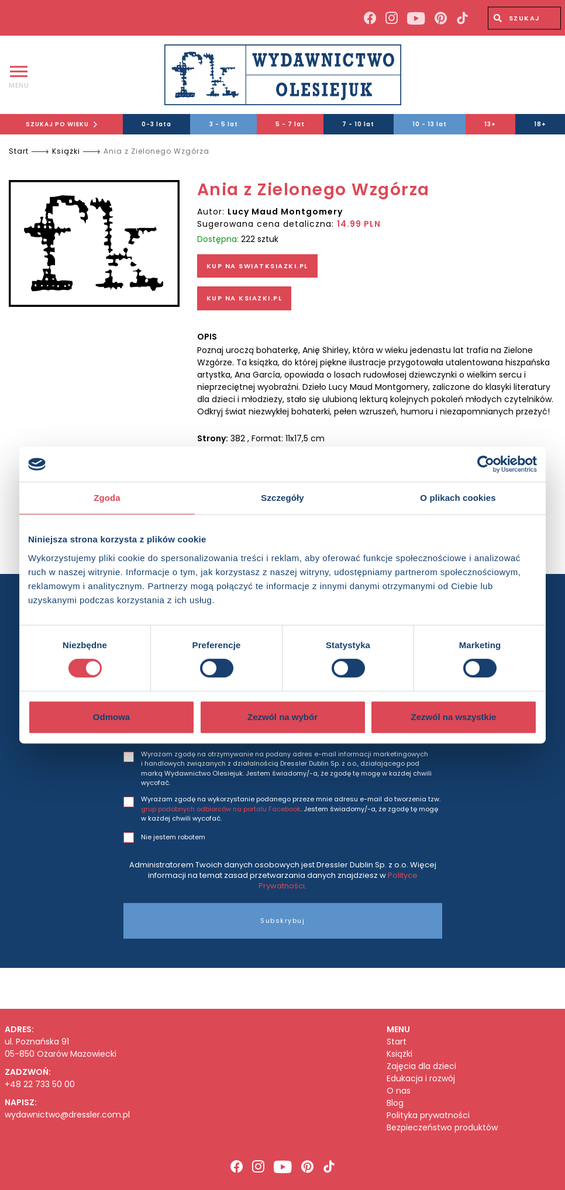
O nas (399, 1091)
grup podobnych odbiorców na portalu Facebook (221, 809)
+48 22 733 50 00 (40, 1084)
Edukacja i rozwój (421, 1079)
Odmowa (111, 717)
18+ (540, 124)
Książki (66, 151)
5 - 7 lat (290, 124)
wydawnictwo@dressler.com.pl (67, 1114)
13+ (490, 124)
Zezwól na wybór (282, 717)
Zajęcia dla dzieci (421, 1066)
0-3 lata (156, 124)
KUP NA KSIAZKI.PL (244, 298)
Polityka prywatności (428, 1115)
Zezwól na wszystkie (454, 717)
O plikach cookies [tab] (457, 498)
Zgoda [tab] (107, 498)
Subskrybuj (282, 920)
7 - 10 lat (358, 124)
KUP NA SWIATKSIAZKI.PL (257, 266)
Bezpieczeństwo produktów (442, 1128)
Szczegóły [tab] (282, 498)
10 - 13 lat (429, 124)
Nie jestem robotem (173, 837)
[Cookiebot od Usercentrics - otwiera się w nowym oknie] (486, 464)
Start (19, 151)
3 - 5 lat (223, 124)
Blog (395, 1103)
